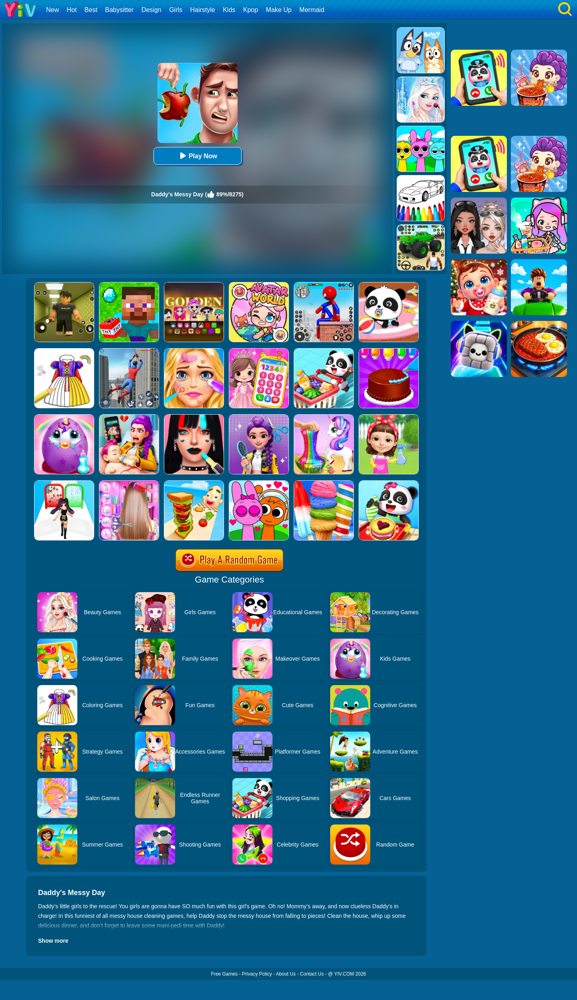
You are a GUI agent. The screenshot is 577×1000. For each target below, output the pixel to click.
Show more (53, 941)
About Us (286, 974)
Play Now (197, 156)
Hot (72, 9)
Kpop (250, 9)
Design (151, 9)
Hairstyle (202, 9)
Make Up (279, 9)
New (52, 9)
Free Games (224, 974)
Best (91, 9)
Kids (229, 9)
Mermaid (311, 9)
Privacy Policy (257, 974)
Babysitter (119, 9)
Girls (175, 9)
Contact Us (312, 974)
